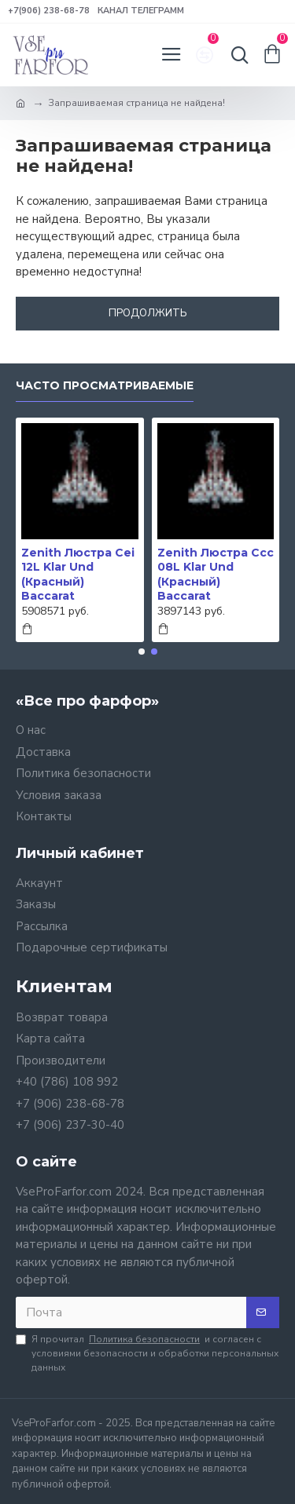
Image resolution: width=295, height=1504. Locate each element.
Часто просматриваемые (105, 385)
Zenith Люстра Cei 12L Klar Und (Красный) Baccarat (78, 574)
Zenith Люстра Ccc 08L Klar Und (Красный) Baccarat (215, 574)
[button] (141, 651)
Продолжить (148, 313)
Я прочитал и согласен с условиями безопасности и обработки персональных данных (147, 1353)
